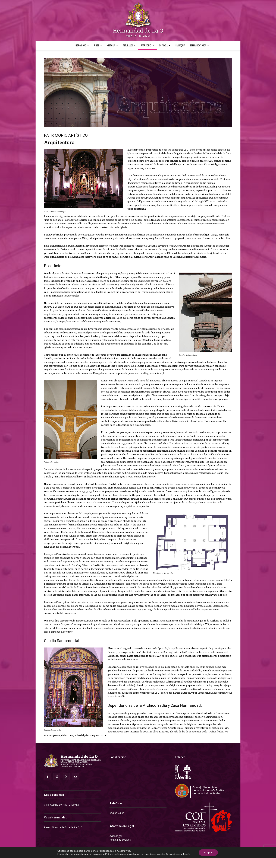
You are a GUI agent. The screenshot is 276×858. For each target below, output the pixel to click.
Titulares (129, 45)
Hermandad (82, 45)
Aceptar (208, 852)
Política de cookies (120, 839)
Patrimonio (147, 45)
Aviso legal (115, 836)
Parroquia (180, 45)
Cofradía (164, 45)
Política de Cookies (115, 854)
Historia (112, 45)
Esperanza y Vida (199, 45)
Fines (98, 45)
